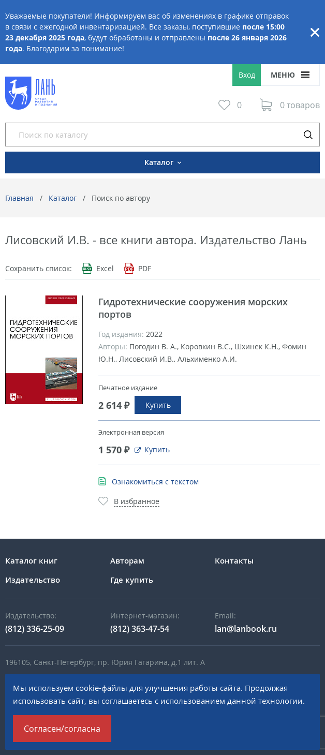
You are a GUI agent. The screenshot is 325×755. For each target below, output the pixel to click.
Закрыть (314, 32)
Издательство (32, 579)
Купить (158, 405)
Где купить (131, 579)
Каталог (63, 198)
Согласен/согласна (62, 728)
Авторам (127, 560)
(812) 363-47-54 (139, 628)
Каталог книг (31, 560)
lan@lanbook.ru (246, 628)
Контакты (234, 560)
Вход (247, 75)
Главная (19, 198)
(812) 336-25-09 (34, 628)
